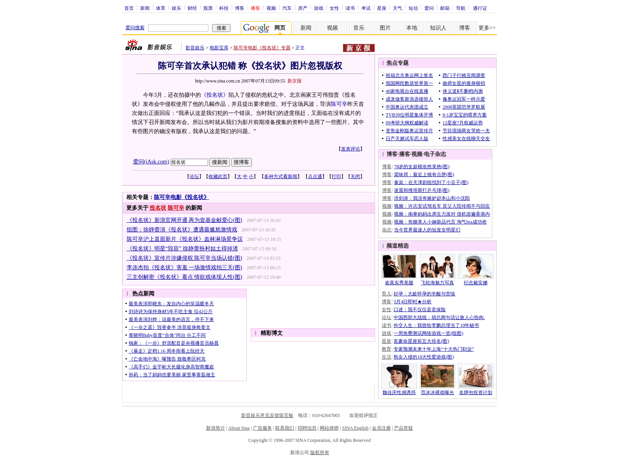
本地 (411, 28)
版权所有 (319, 452)
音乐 (358, 28)
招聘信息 (307, 428)
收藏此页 (217, 176)
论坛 (194, 176)
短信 (413, 8)
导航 (460, 8)
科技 (224, 8)
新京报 (294, 81)
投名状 (158, 208)
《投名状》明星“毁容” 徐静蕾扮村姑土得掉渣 (182, 249)
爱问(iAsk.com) (151, 162)
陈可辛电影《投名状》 (181, 197)
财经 (192, 8)
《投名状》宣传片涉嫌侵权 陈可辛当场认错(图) (184, 258)
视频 (271, 8)
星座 (381, 8)
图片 (385, 28)
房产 (303, 8)
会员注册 (381, 428)
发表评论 (350, 149)
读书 (350, 8)
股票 (208, 8)
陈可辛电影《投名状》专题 (262, 48)
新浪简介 (215, 428)
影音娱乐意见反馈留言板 (267, 415)
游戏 (318, 8)
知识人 (438, 28)
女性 (334, 8)
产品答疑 (403, 428)
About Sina (238, 428)
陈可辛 (339, 104)
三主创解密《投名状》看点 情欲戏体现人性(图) (184, 277)
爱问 (429, 8)
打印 (336, 176)
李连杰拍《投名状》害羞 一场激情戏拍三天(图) (184, 268)
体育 (160, 8)
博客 (239, 8)
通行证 (480, 8)
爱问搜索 (135, 27)
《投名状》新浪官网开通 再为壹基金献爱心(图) (184, 220)
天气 (397, 8)
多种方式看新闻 (280, 176)
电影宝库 (219, 48)
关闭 (355, 176)
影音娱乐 (195, 48)
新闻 (145, 8)
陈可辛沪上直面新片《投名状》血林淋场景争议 (185, 239)
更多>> (487, 28)
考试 (366, 8)
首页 (129, 8)
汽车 (287, 8)
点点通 (315, 176)
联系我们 (284, 428)
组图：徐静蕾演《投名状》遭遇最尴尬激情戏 (182, 230)
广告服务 (262, 428)
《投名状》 (215, 95)
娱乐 (176, 8)
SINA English (355, 428)
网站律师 (329, 428)
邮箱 (445, 8)
